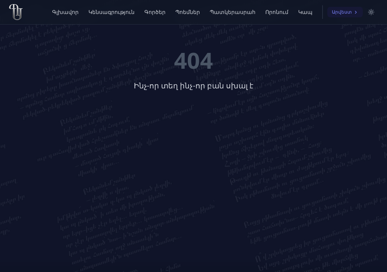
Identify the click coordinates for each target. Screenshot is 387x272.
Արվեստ (345, 12)
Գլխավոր (65, 11)
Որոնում (276, 11)
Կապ (305, 11)
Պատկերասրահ (232, 11)
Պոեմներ (187, 11)
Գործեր (155, 11)
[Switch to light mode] (371, 12)
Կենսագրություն (111, 11)
